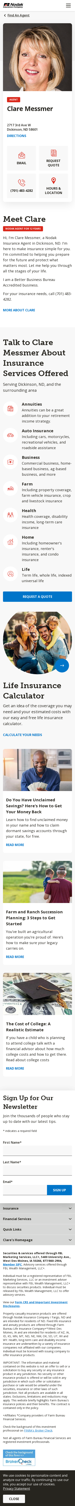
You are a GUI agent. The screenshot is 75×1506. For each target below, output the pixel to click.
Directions (16, 136)
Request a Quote (37, 596)
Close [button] (14, 1499)
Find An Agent (19, 15)
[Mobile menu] (68, 6)
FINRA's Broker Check (38, 1430)
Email (8, 1182)
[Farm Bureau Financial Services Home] (23, 5)
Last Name (12, 1162)
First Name (12, 1142)
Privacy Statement (16, 1488)
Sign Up (59, 1190)
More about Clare (19, 310)
